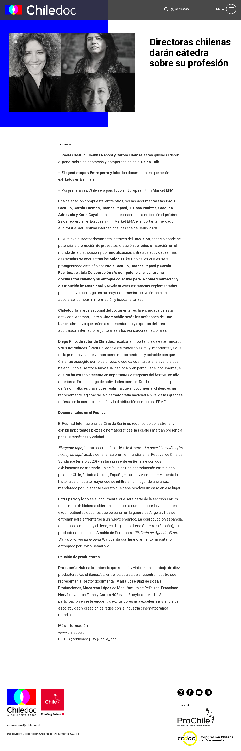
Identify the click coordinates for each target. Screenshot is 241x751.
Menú (220, 9)
